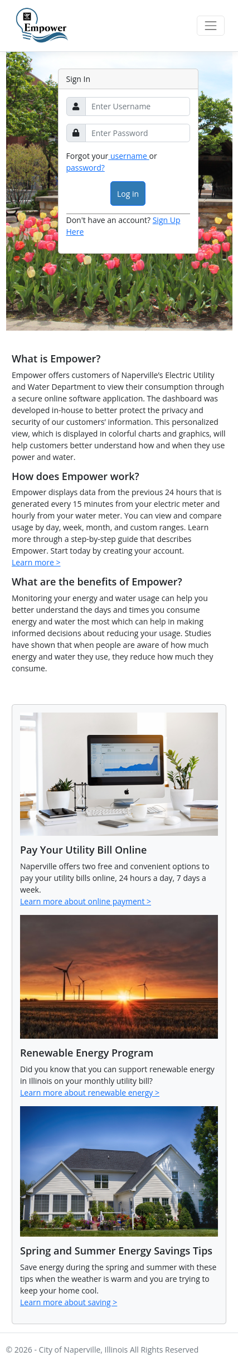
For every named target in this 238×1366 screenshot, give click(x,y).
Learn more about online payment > (85, 901)
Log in (128, 193)
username (128, 156)
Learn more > (36, 562)
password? (85, 167)
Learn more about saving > (68, 1302)
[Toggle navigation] (210, 25)
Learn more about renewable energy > (89, 1092)
